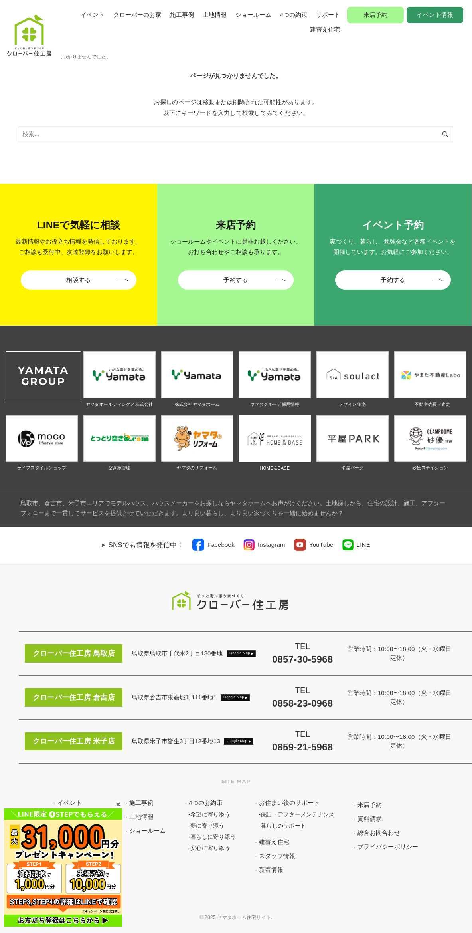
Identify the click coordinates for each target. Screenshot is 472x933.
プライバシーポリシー (388, 846)
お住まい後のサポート (289, 802)
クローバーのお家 (137, 14)
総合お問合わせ (378, 832)
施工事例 (182, 14)
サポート (328, 14)
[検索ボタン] (445, 134)
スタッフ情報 (277, 855)
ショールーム (253, 14)
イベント (93, 14)
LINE (363, 544)
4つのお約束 (206, 802)
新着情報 (271, 869)
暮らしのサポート (283, 825)
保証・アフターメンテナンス (297, 814)
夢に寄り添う (207, 825)
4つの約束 (293, 14)
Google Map (239, 653)
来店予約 (375, 14)
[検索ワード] (236, 134)
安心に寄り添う (210, 848)
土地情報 (215, 14)
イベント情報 (435, 14)
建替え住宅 (325, 29)
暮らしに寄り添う (213, 837)
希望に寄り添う (210, 814)
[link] (213, 545)
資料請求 (369, 818)
